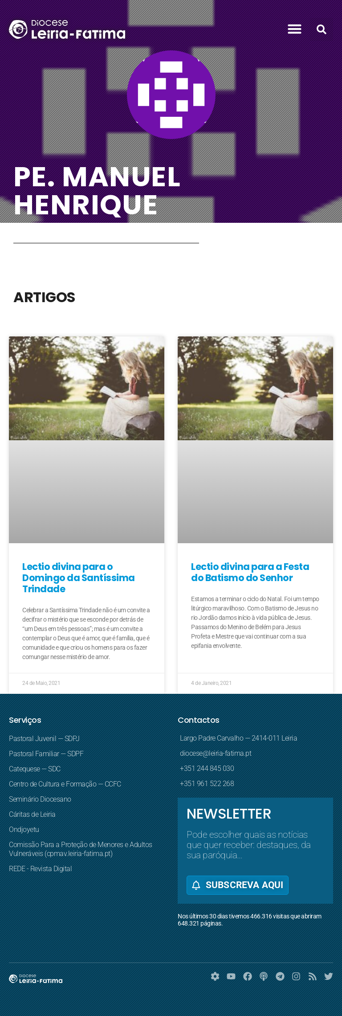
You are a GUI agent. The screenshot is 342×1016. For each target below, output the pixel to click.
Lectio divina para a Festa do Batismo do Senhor (250, 572)
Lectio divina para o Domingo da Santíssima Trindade (78, 577)
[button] (295, 29)
